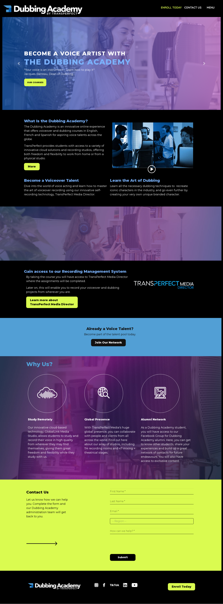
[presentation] (133, 543)
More (32, 166)
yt (133, 585)
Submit (123, 557)
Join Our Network (108, 342)
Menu (211, 7)
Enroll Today (171, 7)
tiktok (114, 586)
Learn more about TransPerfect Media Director (52, 302)
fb (104, 585)
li (124, 585)
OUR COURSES (35, 82)
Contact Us (192, 7)
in (95, 585)
